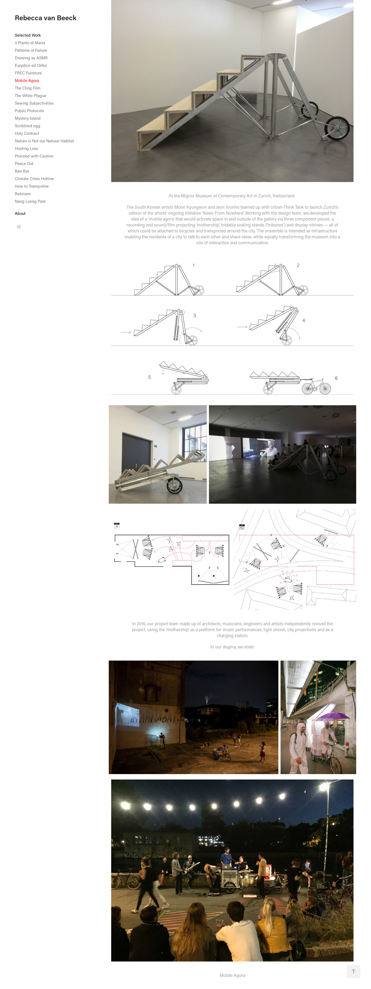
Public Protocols (29, 110)
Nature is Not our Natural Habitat (44, 140)
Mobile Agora (27, 80)
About (20, 213)
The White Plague (30, 95)
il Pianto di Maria (30, 42)
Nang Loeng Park (30, 201)
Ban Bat (22, 171)
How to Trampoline (32, 186)
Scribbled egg (27, 125)
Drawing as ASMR (31, 57)
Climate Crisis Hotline (34, 178)
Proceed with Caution (34, 156)
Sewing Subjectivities (34, 103)
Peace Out (24, 163)
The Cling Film (28, 88)
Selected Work (28, 35)
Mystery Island (28, 118)
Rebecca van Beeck (45, 17)
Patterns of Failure (31, 50)
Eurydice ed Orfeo (31, 65)
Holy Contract (27, 133)
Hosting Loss (26, 148)
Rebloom (23, 193)
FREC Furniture (28, 72)
